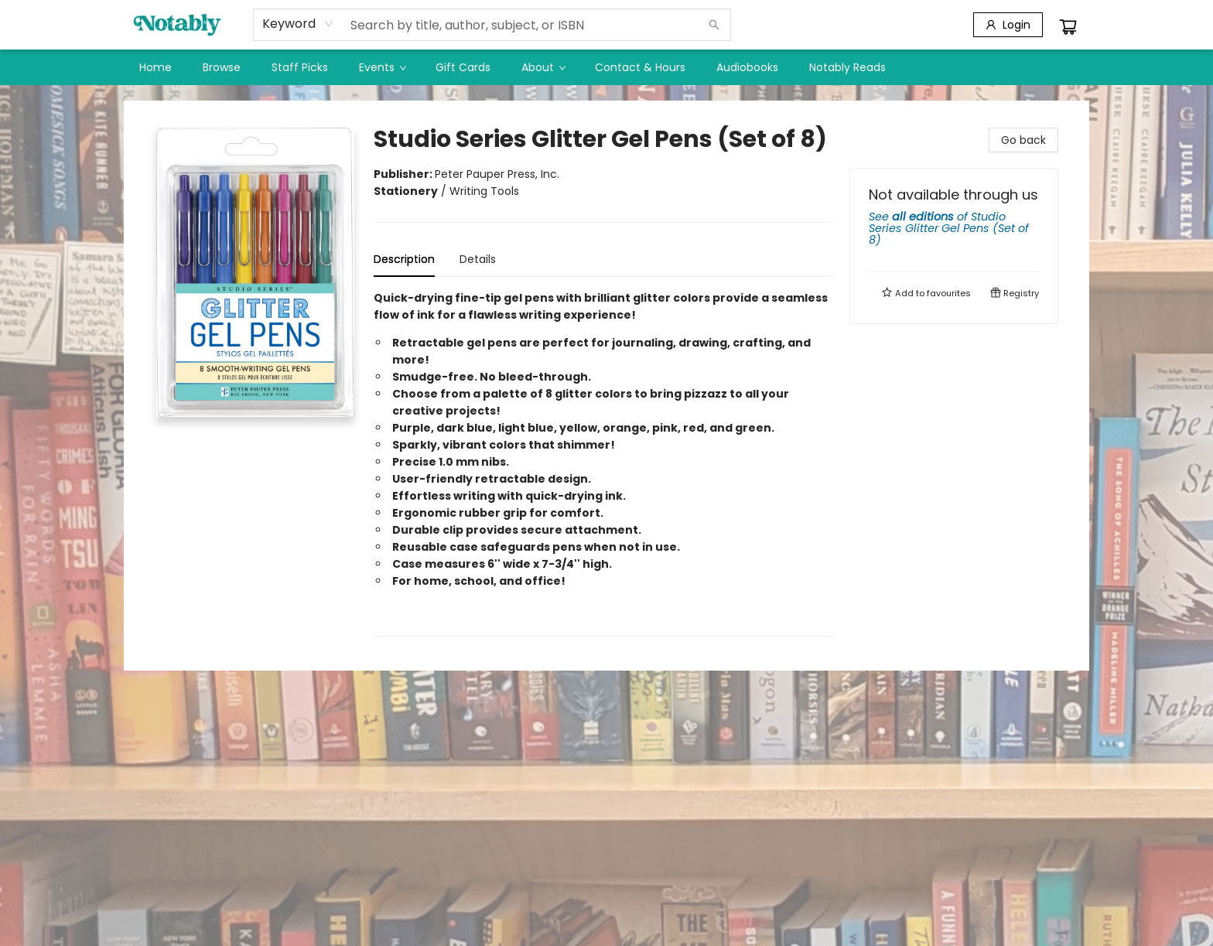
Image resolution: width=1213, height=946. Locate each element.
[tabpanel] (604, 463)
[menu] (606, 67)
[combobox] (298, 24)
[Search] (714, 24)
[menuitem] (155, 67)
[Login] (1008, 24)
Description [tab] (404, 259)
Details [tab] (478, 259)
